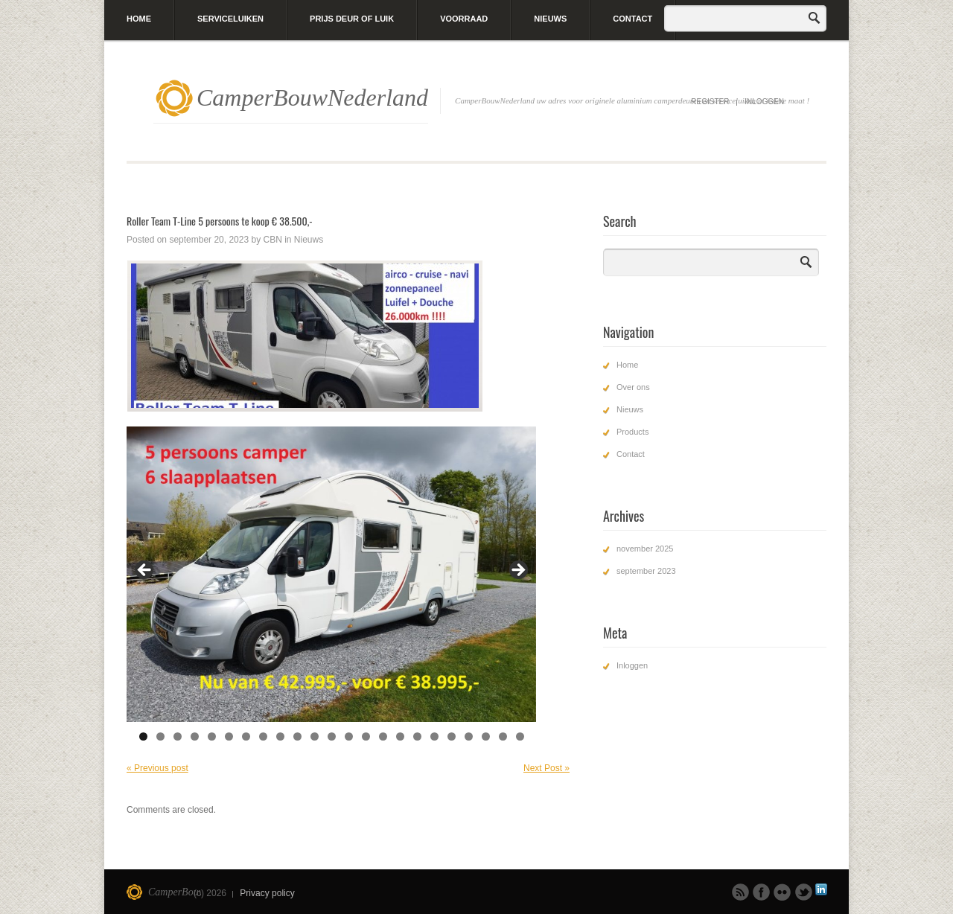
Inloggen (764, 102)
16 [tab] (400, 736)
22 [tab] (503, 736)
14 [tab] (366, 736)
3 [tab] (177, 736)
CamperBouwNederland (312, 97)
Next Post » (546, 768)
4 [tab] (195, 736)
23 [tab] (520, 736)
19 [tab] (451, 736)
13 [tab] (349, 736)
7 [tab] (246, 736)
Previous (145, 571)
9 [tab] (280, 736)
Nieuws (550, 18)
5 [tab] (212, 736)
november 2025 (644, 548)
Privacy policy (267, 893)
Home (139, 18)
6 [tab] (229, 736)
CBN (272, 239)
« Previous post (157, 768)
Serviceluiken (230, 18)
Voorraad (464, 18)
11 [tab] (314, 736)
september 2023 (646, 570)
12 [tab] (332, 736)
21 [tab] (486, 736)
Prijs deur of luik (352, 18)
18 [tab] (434, 736)
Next (517, 571)
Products (632, 431)
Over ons (633, 387)
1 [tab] (143, 736)
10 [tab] (297, 736)
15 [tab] (383, 736)
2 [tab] (160, 736)
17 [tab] (417, 736)
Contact (632, 18)
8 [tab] (263, 736)
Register (710, 102)
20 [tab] (469, 736)
